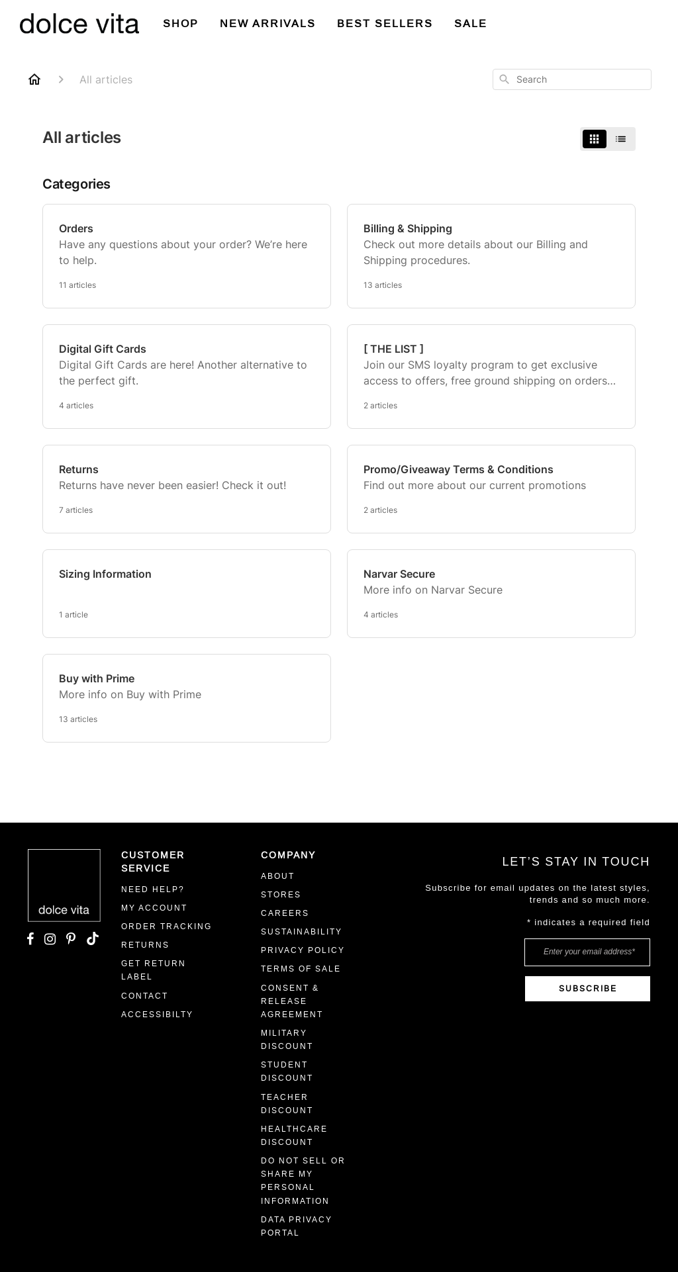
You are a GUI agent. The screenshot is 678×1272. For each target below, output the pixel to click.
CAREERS (285, 913)
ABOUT (278, 876)
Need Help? (153, 889)
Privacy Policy (303, 950)
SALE (470, 23)
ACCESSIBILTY (157, 1014)
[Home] (34, 79)
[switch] (608, 139)
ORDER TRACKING (166, 926)
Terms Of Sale (301, 969)
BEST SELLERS (385, 23)
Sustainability (301, 932)
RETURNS (145, 945)
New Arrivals (268, 23)
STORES (281, 894)
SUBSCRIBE (588, 988)
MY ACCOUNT (154, 908)
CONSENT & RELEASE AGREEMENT (292, 1001)
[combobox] (572, 79)
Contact (144, 996)
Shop (181, 23)
